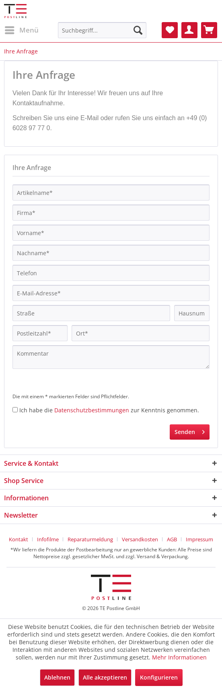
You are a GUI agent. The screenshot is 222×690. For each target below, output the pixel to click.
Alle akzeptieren (105, 677)
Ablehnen (57, 677)
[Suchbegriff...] (102, 30)
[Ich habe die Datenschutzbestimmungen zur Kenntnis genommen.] (15, 409)
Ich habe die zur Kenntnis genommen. (109, 410)
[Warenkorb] (209, 30)
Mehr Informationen (179, 657)
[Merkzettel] (170, 30)
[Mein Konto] (189, 30)
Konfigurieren (159, 677)
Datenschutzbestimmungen (91, 410)
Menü (22, 29)
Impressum (199, 539)
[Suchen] (138, 30)
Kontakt (18, 539)
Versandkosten (140, 539)
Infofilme (48, 539)
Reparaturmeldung (90, 539)
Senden (190, 431)
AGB (172, 539)
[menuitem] (21, 30)
